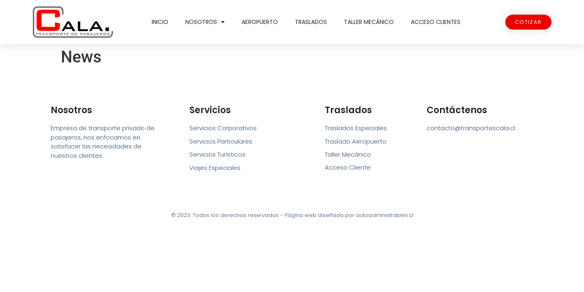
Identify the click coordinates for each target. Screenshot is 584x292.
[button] (528, 22)
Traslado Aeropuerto (355, 141)
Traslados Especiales (356, 128)
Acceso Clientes (435, 22)
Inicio (160, 22)
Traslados (311, 22)
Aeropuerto (260, 22)
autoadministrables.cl (384, 215)
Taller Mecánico (369, 22)
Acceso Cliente (348, 167)
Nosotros (205, 22)
